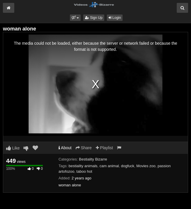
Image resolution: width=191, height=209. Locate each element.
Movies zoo (145, 166)
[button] (75, 18)
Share (84, 147)
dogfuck (128, 166)
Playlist (104, 147)
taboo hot (84, 171)
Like (13, 148)
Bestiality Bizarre (93, 159)
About (65, 147)
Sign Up (93, 18)
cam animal (109, 166)
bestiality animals (83, 166)
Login (115, 18)
